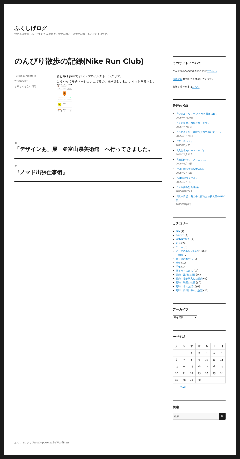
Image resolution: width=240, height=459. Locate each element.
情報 (178, 262)
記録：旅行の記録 (185, 274)
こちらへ (212, 71)
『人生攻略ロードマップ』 (190, 150)
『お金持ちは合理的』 (188, 187)
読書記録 (177, 78)
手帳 (178, 266)
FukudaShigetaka (25, 75)
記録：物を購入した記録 (189, 278)
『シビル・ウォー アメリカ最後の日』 (197, 113)
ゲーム (179, 247)
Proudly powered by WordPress (51, 442)
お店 (178, 243)
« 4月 (183, 386)
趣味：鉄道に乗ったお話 (189, 290)
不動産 (179, 254)
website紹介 (183, 239)
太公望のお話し (184, 258)
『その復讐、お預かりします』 (193, 122)
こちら (196, 86)
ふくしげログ (30, 28)
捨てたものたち (184, 270)
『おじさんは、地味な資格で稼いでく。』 (199, 132)
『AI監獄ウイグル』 (187, 178)
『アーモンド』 (184, 141)
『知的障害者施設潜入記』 (190, 168)
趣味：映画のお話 (185, 282)
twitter (180, 235)
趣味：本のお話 (184, 286)
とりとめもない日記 (25, 86)
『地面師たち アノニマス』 (192, 159)
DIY (178, 231)
